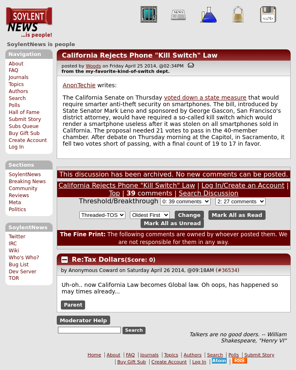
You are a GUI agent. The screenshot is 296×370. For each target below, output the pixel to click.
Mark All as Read (237, 215)
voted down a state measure (205, 97)
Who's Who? (24, 258)
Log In (16, 147)
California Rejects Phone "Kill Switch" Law (139, 55)
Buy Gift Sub (24, 133)
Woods (93, 66)
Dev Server (22, 272)
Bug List (19, 265)
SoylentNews (29, 22)
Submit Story (25, 119)
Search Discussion (208, 193)
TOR (14, 278)
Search (17, 98)
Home (94, 355)
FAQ (13, 70)
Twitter (17, 237)
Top (114, 193)
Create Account (28, 140)
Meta (15, 202)
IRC (13, 244)
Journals (18, 77)
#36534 (227, 270)
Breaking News (27, 181)
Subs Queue (24, 126)
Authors (18, 91)
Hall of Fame (24, 112)
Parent (73, 305)
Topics (16, 84)
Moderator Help (83, 320)
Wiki (14, 251)
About (16, 64)
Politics (17, 209)
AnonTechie (79, 85)
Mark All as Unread (172, 223)
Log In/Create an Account (242, 185)
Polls (14, 105)
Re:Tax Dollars (98, 259)
